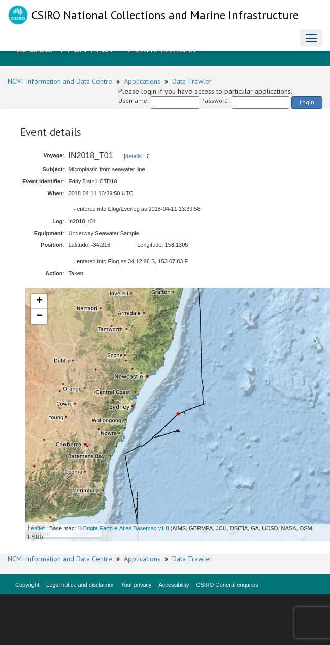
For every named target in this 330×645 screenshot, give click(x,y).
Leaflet (36, 528)
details (133, 156)
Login (307, 102)
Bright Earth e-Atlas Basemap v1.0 (126, 528)
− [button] (39, 316)
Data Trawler (192, 81)
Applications (142, 81)
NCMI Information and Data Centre (60, 81)
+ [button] (39, 301)
